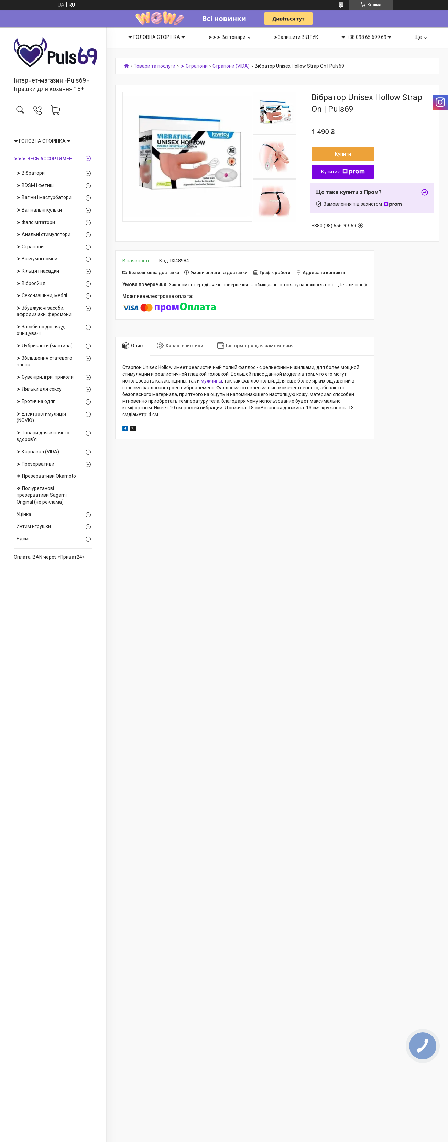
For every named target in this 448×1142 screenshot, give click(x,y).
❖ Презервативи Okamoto (46, 476)
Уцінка (24, 514)
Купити (343, 154)
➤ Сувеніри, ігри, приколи (45, 377)
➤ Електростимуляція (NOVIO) (41, 417)
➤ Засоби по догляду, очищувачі (41, 330)
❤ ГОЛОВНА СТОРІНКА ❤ (42, 141)
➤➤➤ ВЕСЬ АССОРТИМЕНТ (44, 158)
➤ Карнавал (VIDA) (38, 451)
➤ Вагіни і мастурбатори (44, 197)
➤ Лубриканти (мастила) (45, 345)
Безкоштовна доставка (154, 272)
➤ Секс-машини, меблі (42, 295)
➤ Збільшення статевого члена (44, 361)
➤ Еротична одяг (36, 401)
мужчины (211, 381)
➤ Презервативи (35, 464)
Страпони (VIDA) (231, 66)
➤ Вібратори (31, 173)
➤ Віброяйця (31, 283)
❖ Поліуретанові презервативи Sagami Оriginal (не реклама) (42, 495)
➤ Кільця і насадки (38, 271)
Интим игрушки (34, 526)
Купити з (343, 172)
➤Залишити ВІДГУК (296, 37)
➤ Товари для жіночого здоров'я (43, 436)
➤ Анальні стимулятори (43, 234)
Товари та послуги (154, 66)
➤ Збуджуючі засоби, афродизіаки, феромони (44, 311)
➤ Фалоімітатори (36, 222)
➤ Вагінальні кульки (39, 210)
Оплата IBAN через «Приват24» (49, 557)
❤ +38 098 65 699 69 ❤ (366, 37)
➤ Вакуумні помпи (37, 258)
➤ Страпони (30, 246)
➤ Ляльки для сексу (39, 389)
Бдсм (23, 538)
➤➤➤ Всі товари (226, 37)
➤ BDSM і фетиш (35, 185)
